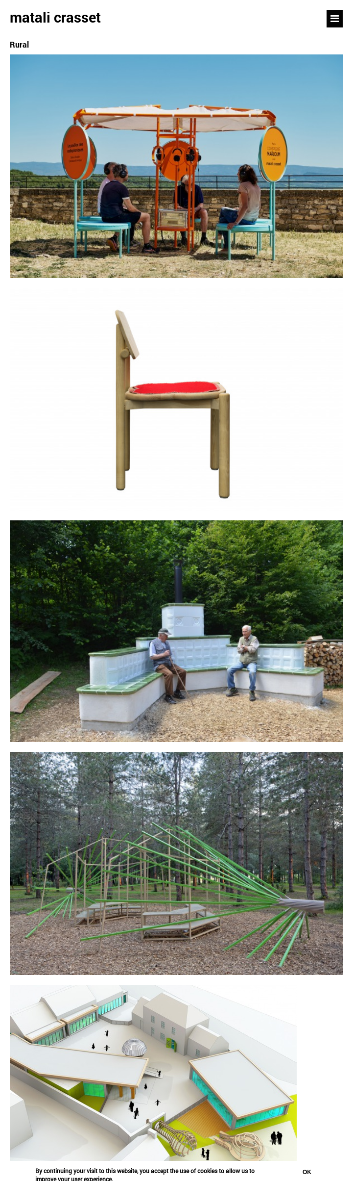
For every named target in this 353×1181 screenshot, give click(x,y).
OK (307, 1173)
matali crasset (55, 17)
